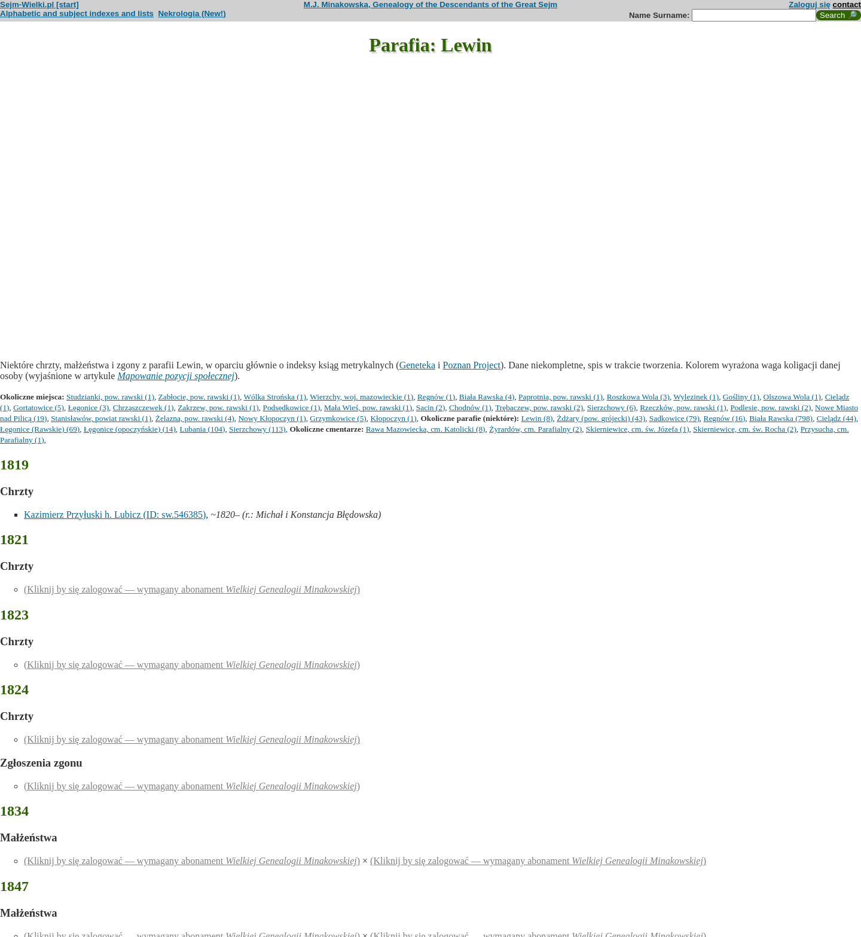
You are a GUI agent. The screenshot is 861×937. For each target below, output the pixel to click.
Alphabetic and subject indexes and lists (77, 13)
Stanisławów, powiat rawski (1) (101, 418)
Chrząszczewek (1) (143, 407)
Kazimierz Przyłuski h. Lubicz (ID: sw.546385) (115, 514)
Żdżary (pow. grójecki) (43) (601, 418)
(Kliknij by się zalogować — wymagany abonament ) (192, 589)
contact (847, 4)
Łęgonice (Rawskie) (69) (40, 429)
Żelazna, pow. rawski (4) (194, 418)
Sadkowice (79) (674, 418)
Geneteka (417, 365)
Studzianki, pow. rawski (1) (110, 396)
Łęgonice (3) (88, 407)
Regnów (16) (725, 418)
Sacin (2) (430, 407)
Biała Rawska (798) (781, 418)
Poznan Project (471, 365)
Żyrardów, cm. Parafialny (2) (535, 429)
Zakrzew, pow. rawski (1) (218, 407)
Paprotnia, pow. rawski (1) (560, 396)
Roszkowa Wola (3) (638, 396)
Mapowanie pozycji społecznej (175, 376)
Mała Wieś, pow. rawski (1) (368, 407)
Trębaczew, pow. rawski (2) (539, 407)
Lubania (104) (202, 429)
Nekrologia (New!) (191, 13)
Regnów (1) (436, 396)
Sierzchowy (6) (611, 407)
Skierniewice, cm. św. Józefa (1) (637, 429)
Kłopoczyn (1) (393, 418)
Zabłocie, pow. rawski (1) (199, 396)
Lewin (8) (537, 418)
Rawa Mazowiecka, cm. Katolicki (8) (426, 429)
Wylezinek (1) (696, 396)
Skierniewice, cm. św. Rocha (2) (744, 429)
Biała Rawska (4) (487, 396)
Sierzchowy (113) (257, 429)
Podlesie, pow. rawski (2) (770, 407)
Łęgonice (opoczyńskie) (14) (130, 429)
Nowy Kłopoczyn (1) (272, 418)
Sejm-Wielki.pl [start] (39, 4)
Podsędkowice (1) (291, 407)
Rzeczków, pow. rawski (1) (683, 407)
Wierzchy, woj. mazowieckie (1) (361, 396)
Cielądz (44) (836, 418)
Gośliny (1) (741, 396)
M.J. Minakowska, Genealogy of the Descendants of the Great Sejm (430, 4)
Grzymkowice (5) (338, 418)
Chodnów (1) (470, 407)
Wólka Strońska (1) (274, 396)
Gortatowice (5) (38, 407)
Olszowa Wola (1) (792, 396)
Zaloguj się (810, 4)
